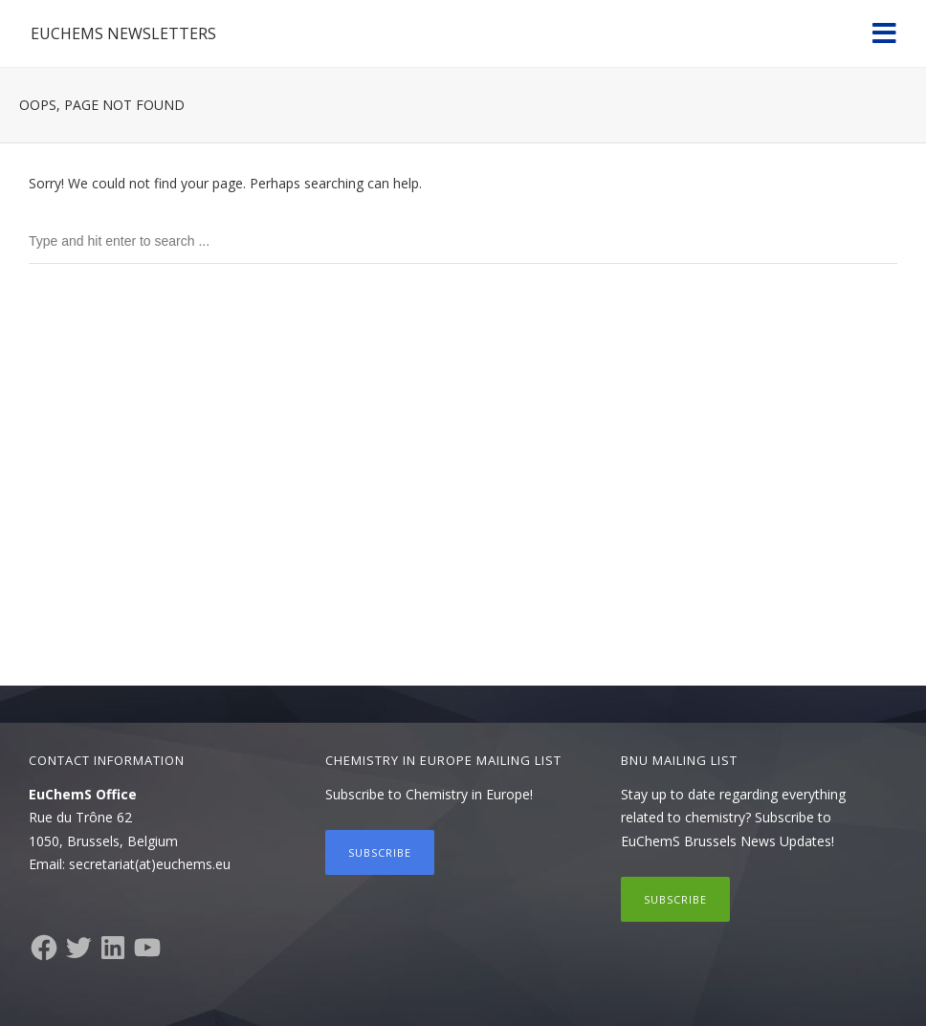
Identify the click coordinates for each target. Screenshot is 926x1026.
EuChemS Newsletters (123, 33)
